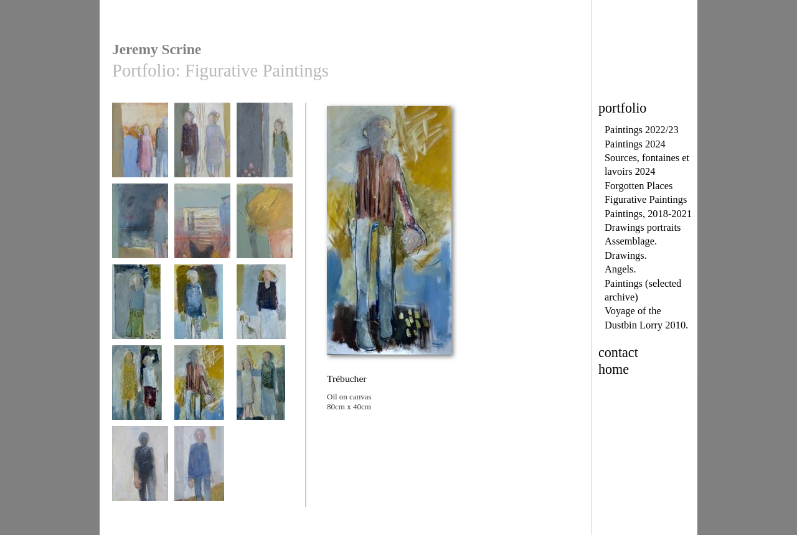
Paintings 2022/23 (642, 130)
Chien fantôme (202, 307)
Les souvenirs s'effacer (265, 392)
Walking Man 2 (202, 469)
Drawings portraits (643, 227)
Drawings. (626, 255)
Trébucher (202, 388)
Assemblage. (631, 241)
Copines (140, 388)
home (613, 369)
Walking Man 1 (140, 469)
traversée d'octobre (265, 227)
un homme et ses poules (202, 231)
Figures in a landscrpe (140, 231)
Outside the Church (265, 150)
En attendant (265, 307)
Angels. (620, 269)
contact (618, 352)
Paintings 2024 (635, 144)
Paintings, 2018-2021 (648, 214)
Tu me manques (140, 307)
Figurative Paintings (646, 199)
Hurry (140, 146)
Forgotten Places (638, 186)
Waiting (202, 146)
